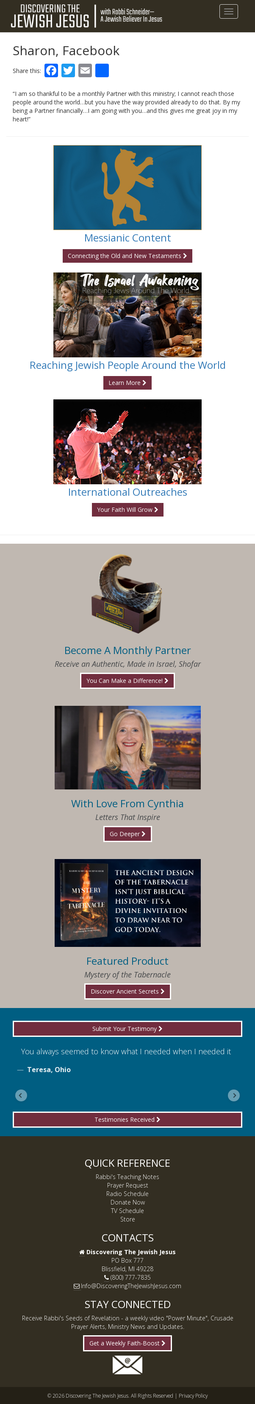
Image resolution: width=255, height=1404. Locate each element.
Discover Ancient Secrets (128, 991)
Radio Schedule (127, 1194)
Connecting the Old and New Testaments (127, 256)
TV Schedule (127, 1211)
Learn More (127, 383)
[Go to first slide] (234, 1095)
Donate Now (128, 1202)
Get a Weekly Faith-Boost (127, 1343)
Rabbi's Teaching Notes (127, 1177)
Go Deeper (128, 834)
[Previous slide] (21, 1095)
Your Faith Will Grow (127, 509)
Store (127, 1219)
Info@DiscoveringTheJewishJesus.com (131, 1286)
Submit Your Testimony (127, 1029)
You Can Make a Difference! (127, 681)
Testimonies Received (127, 1119)
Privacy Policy (193, 1395)
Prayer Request (127, 1185)
